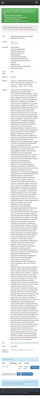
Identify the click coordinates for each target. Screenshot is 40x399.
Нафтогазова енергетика (13, 19)
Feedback (25, 392)
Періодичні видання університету (16, 17)
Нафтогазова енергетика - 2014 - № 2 (17, 21)
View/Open (35, 367)
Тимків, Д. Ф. (14, 43)
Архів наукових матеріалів (13, 15)
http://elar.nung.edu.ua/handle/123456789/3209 (25, 343)
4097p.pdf (5, 366)
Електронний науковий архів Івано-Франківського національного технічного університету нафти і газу (19, 11)
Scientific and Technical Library (10, 391)
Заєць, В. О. (14, 42)
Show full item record (9, 374)
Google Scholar (27, 374)
